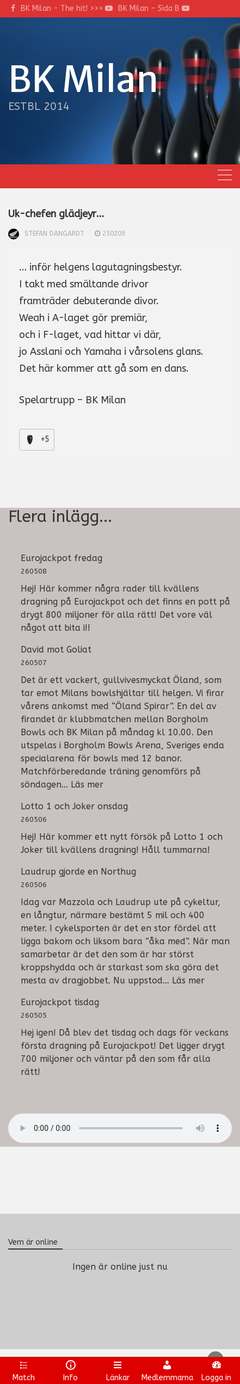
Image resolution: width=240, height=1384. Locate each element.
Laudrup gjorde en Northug (78, 871)
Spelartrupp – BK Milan (72, 400)
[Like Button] (30, 440)
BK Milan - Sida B (153, 8)
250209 (113, 233)
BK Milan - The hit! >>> (67, 8)
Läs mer (87, 784)
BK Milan (83, 79)
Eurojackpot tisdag (60, 1002)
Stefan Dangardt (54, 233)
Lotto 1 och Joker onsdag (74, 806)
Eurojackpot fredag (61, 558)
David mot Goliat (56, 649)
